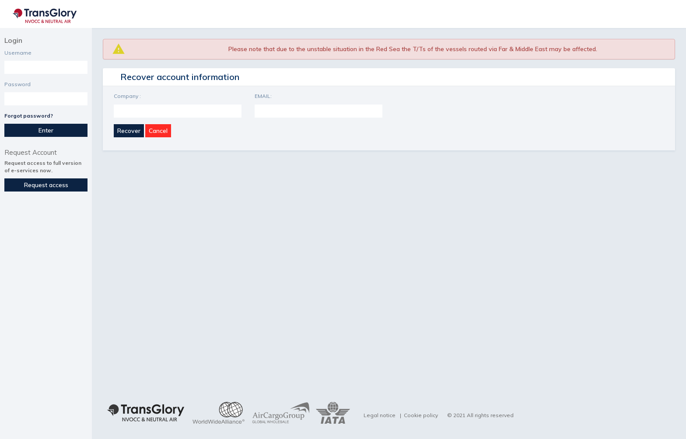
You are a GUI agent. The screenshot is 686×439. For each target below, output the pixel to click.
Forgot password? (28, 115)
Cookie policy (421, 415)
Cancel (158, 131)
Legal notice (380, 415)
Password (17, 84)
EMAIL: (263, 96)
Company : (127, 96)
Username (18, 52)
